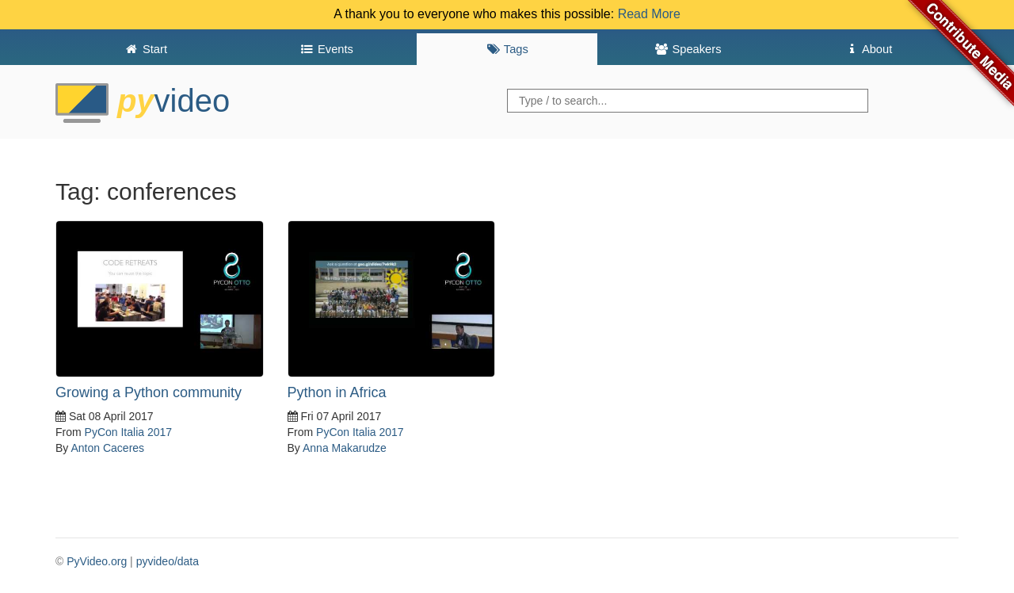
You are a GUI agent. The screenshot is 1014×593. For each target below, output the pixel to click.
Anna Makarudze (345, 448)
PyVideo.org (97, 561)
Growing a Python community (148, 392)
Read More (649, 14)
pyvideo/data (167, 561)
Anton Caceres (107, 448)
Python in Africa (337, 392)
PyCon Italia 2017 (129, 432)
